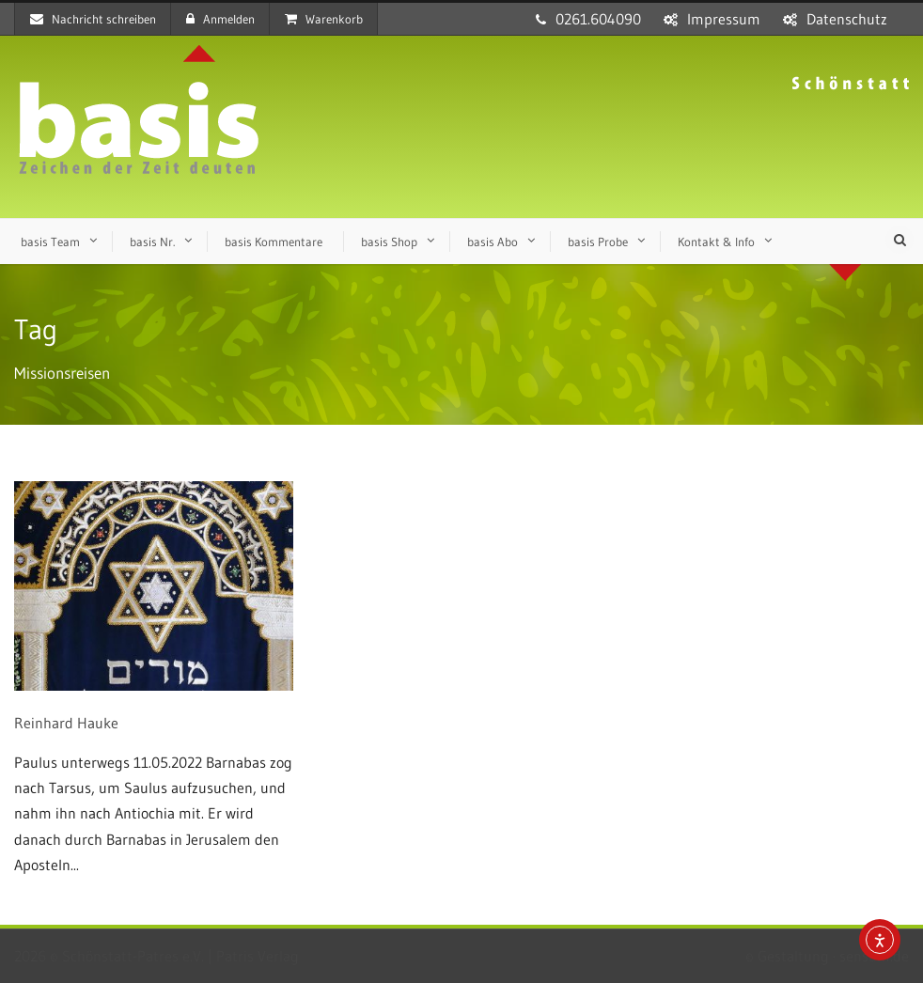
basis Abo (492, 241)
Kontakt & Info (716, 241)
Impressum (723, 18)
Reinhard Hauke (66, 722)
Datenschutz (846, 18)
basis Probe (598, 241)
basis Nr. (152, 241)
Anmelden (220, 18)
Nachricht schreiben (93, 18)
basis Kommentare (273, 241)
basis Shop (389, 241)
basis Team (50, 241)
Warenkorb (324, 18)
